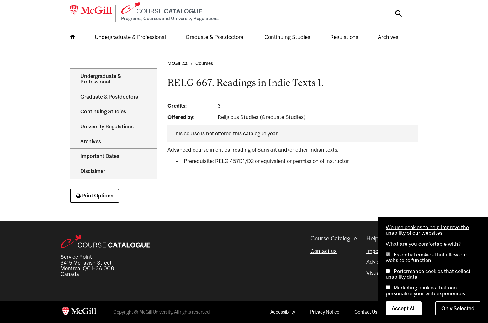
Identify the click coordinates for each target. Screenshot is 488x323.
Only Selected (458, 308)
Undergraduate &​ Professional (100, 79)
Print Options (94, 195)
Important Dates (99, 156)
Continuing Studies (287, 37)
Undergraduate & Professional (130, 37)
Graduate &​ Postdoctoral (110, 97)
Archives (388, 37)
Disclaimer (92, 171)
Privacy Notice (324, 312)
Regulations (344, 37)
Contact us (323, 251)
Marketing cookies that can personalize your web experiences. (426, 290)
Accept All (404, 308)
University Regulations (107, 126)
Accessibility (282, 312)
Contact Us (365, 312)
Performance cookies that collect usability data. (428, 274)
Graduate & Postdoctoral (215, 37)
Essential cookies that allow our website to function (426, 257)
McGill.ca (177, 63)
